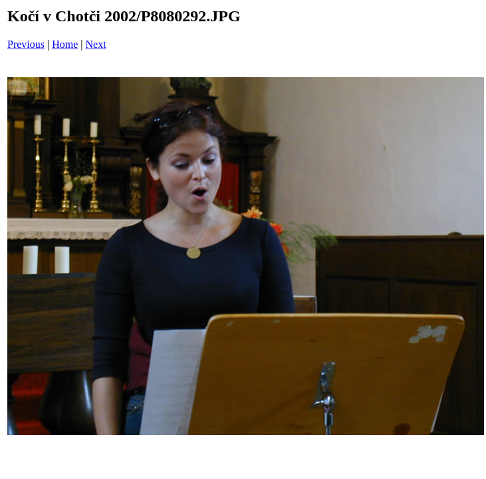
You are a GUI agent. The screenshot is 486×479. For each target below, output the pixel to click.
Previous (26, 44)
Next (96, 44)
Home (65, 44)
